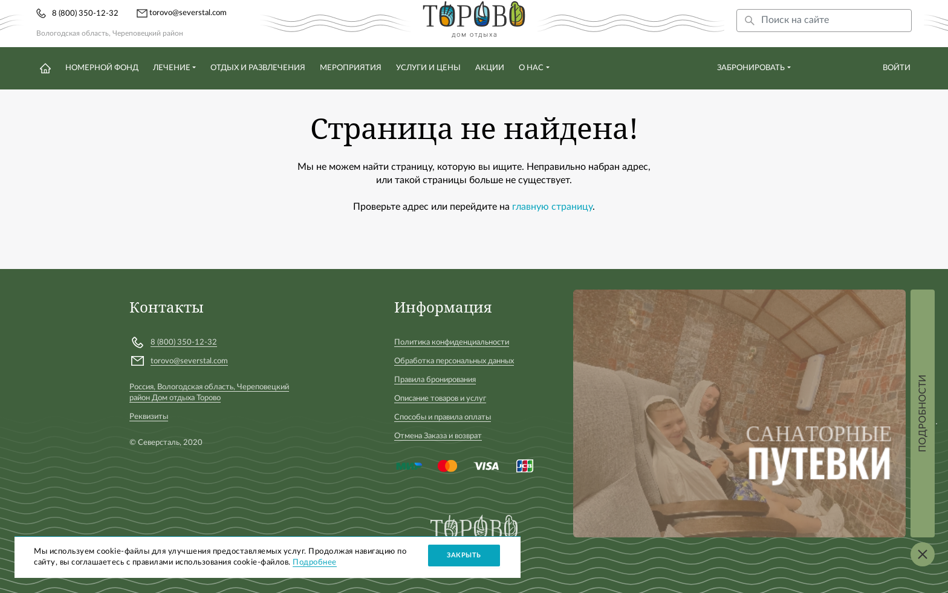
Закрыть (464, 555)
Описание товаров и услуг (440, 399)
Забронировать (751, 68)
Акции (489, 68)
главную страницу (552, 207)
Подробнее (315, 562)
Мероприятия (350, 68)
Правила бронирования (435, 380)
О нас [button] (531, 68)
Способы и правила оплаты (442, 417)
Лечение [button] (171, 68)
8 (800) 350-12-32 (85, 14)
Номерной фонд (101, 68)
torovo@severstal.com (182, 13)
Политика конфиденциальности (451, 342)
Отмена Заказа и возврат (438, 436)
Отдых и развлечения (257, 68)
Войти (897, 68)
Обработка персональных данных (454, 361)
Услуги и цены (428, 68)
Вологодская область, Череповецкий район (109, 33)
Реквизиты (148, 417)
